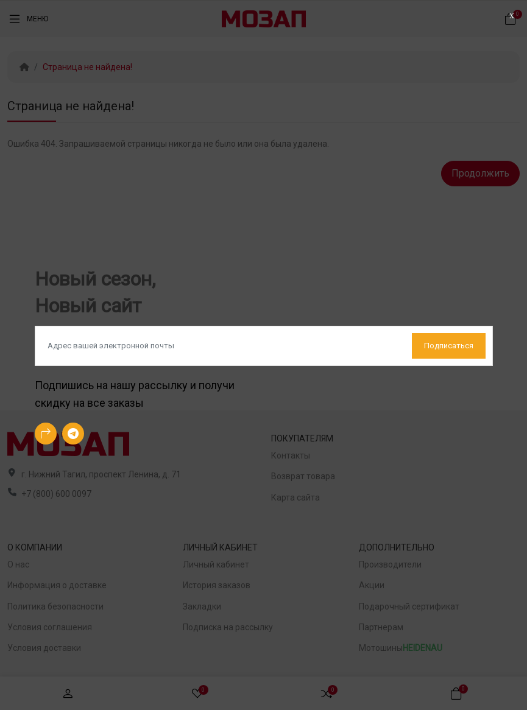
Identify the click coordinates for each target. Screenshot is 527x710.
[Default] (264, 346)
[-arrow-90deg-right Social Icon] (46, 434)
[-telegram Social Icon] (73, 434)
